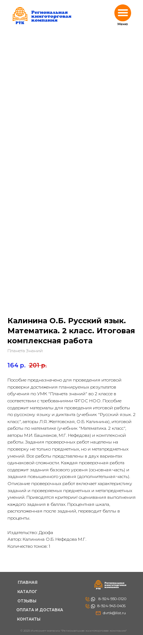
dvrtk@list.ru (114, 613)
